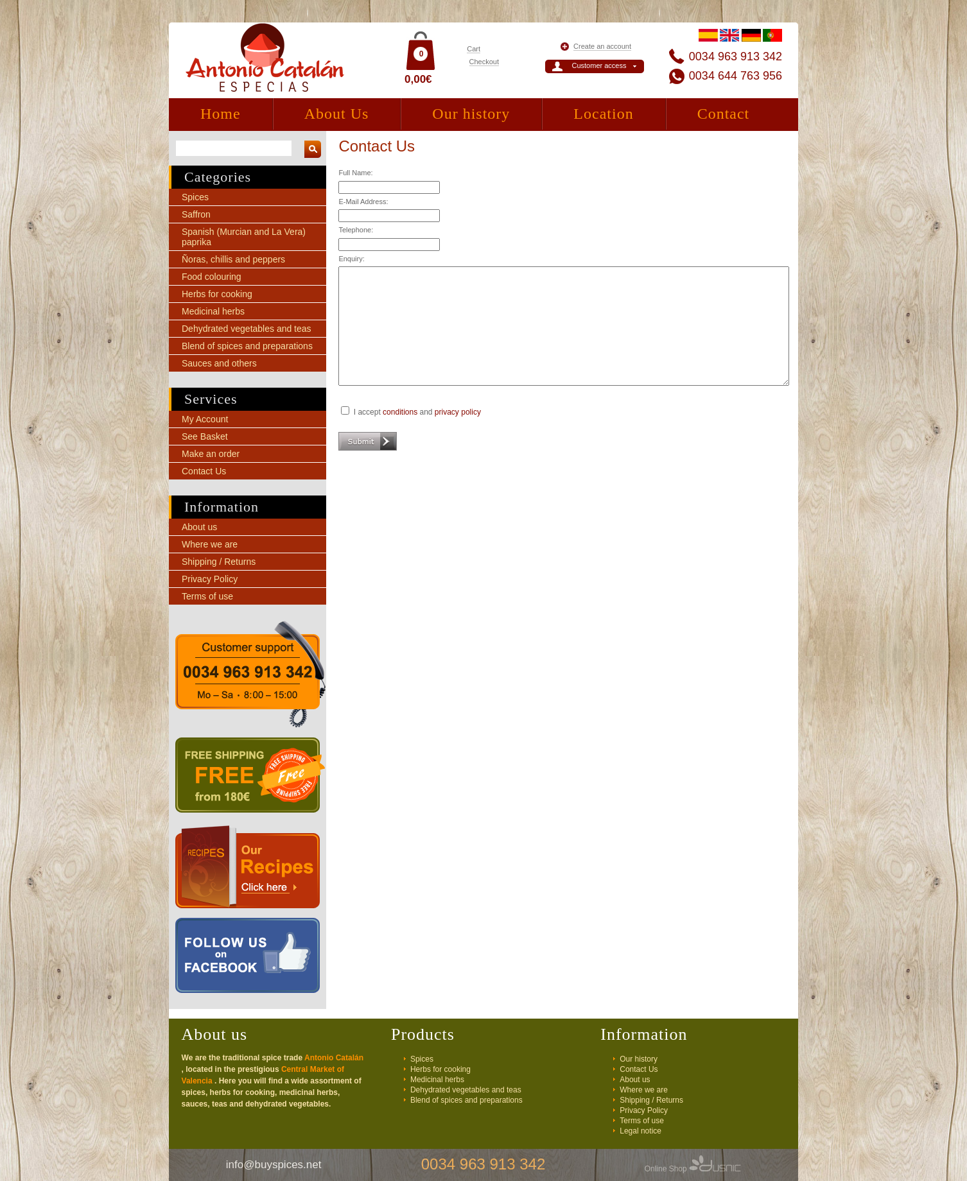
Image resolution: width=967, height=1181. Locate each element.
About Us (336, 113)
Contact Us (204, 471)
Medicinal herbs (213, 311)
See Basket (205, 436)
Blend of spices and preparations (247, 346)
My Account (205, 419)
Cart (473, 49)
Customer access (599, 65)
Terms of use (207, 596)
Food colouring (211, 277)
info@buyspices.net (274, 1165)
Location (603, 113)
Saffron (196, 214)
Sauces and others (219, 363)
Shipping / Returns (219, 561)
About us (199, 527)
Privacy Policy (210, 579)
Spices (195, 197)
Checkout (484, 61)
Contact (723, 113)
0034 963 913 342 (735, 56)
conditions (400, 412)
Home (220, 113)
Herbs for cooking (217, 294)
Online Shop (693, 1168)
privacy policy (458, 412)
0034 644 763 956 (735, 75)
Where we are (210, 544)
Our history (471, 113)
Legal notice (640, 1130)
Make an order (211, 454)
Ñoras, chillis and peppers (233, 259)
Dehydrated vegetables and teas (246, 328)
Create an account (602, 46)
